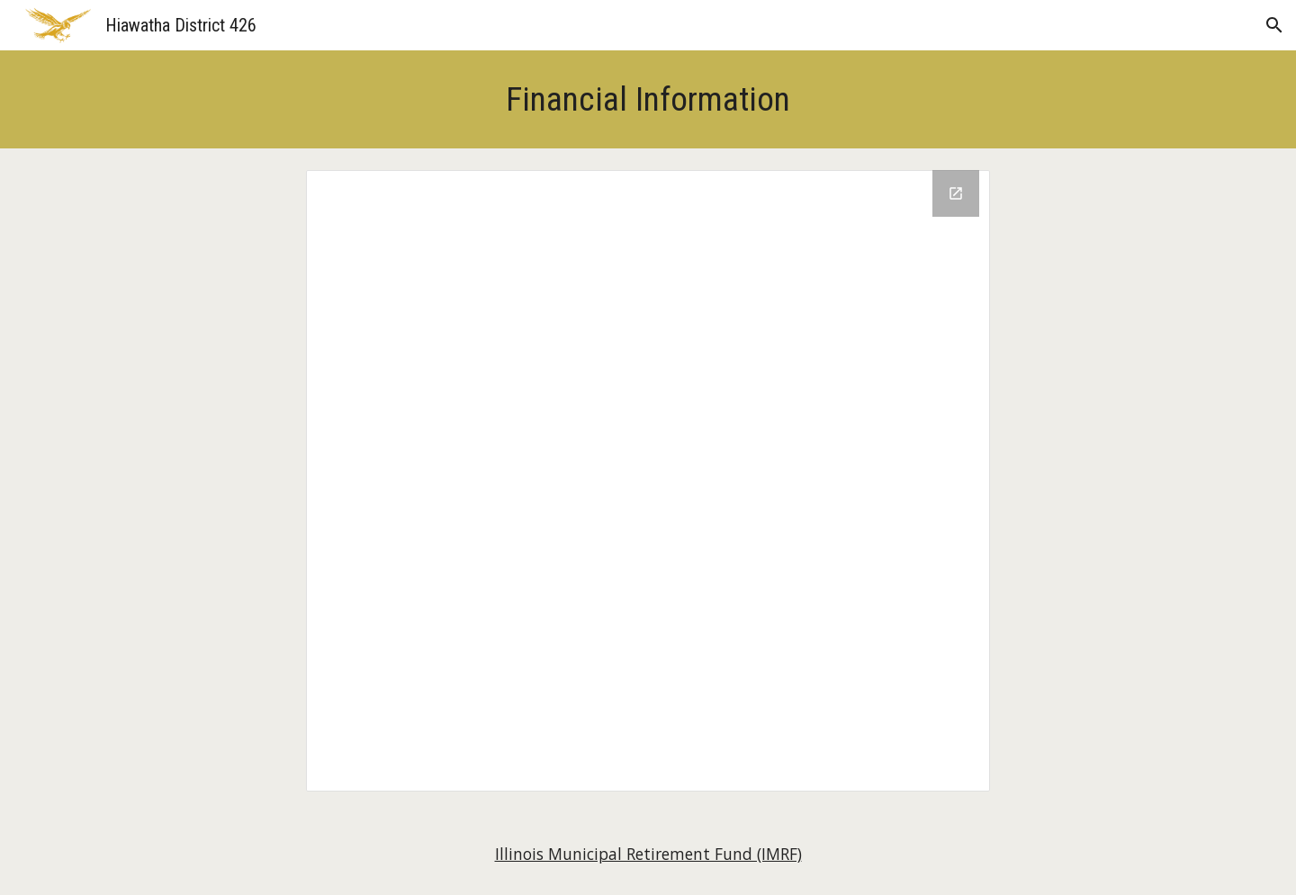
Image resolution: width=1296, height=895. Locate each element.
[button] (1274, 25)
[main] (648, 99)
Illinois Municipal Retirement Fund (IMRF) (648, 853)
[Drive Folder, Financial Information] (648, 481)
